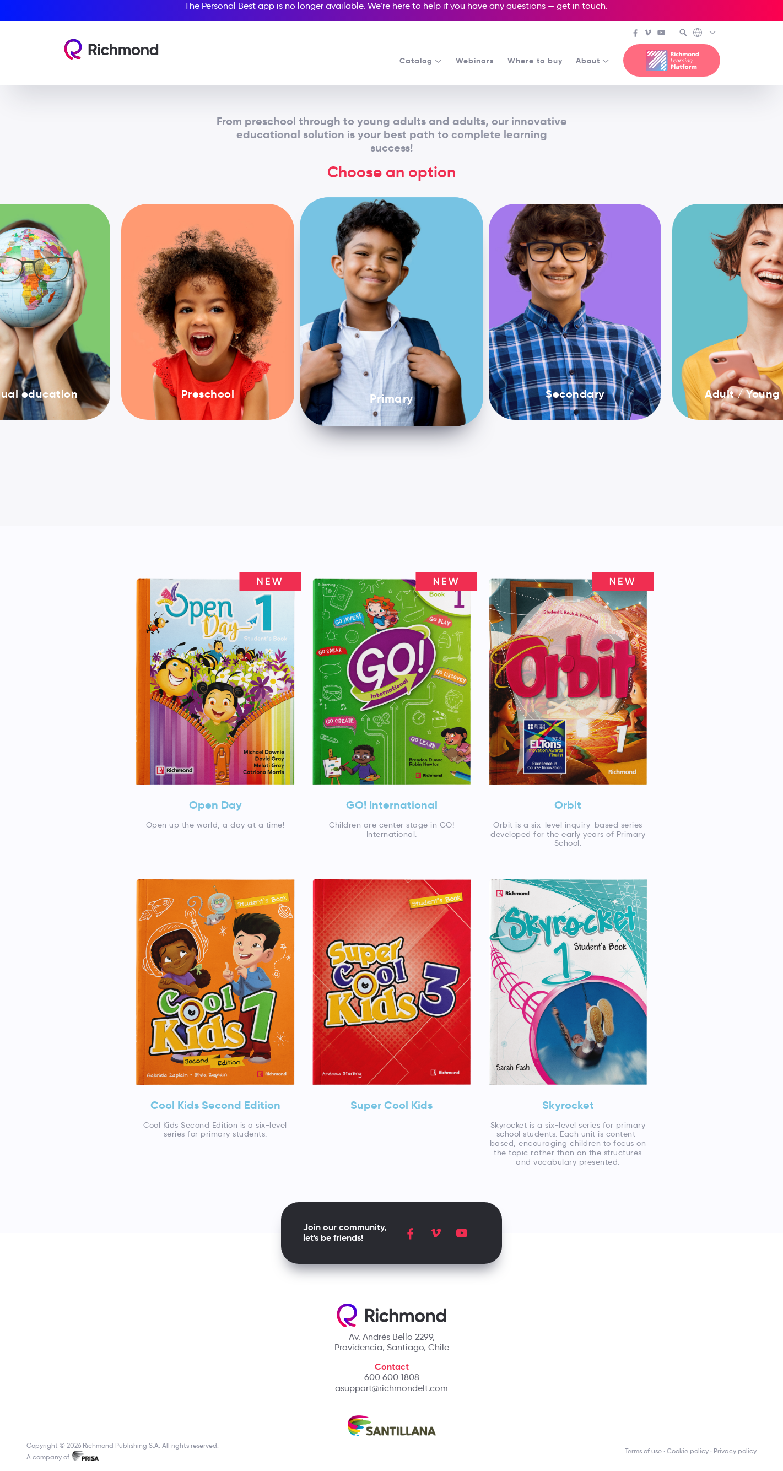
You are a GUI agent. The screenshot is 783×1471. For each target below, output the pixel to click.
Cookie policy (688, 1451)
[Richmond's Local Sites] (705, 34)
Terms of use (643, 1451)
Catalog (420, 61)
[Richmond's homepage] (111, 49)
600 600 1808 (391, 1377)
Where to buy (535, 61)
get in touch (581, 6)
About (593, 61)
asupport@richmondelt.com (391, 1388)
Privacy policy (735, 1451)
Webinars (475, 61)
